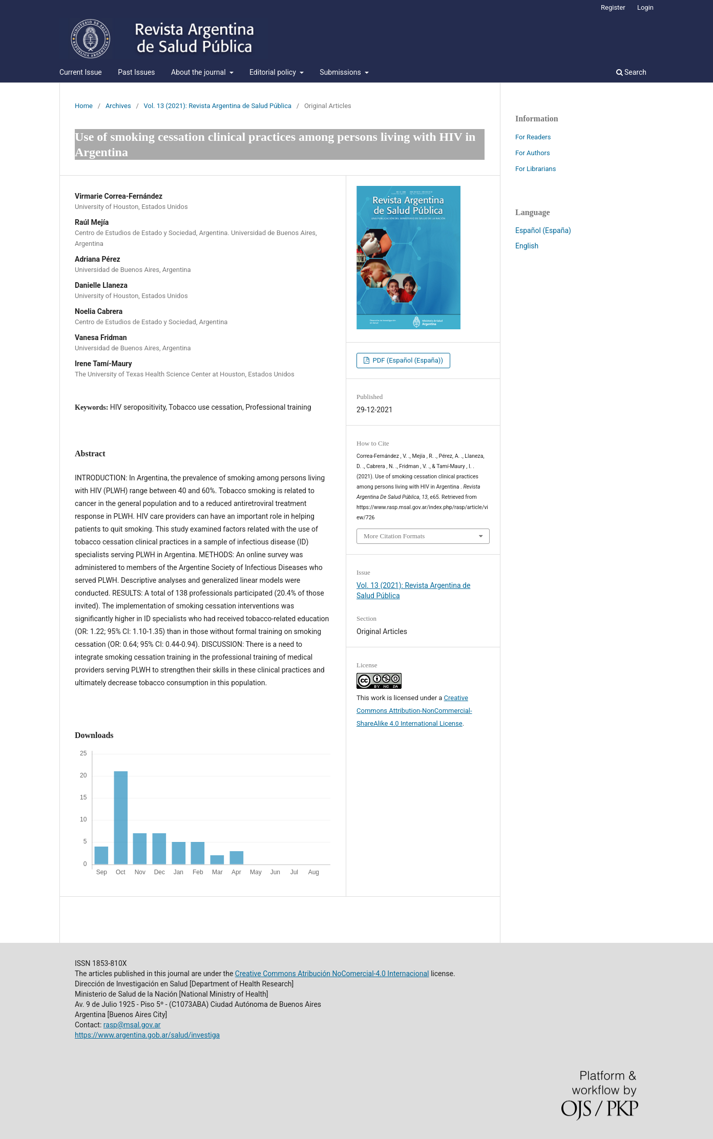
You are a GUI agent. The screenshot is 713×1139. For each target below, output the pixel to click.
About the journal (199, 72)
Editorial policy (273, 72)
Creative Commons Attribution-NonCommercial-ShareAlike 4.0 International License (414, 710)
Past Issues (136, 72)
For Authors (532, 153)
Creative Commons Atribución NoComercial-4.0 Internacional (332, 973)
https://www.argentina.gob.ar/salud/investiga (147, 1035)
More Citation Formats (394, 536)
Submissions (341, 72)
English (526, 246)
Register (613, 7)
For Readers (533, 137)
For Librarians (535, 169)
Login (645, 7)
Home (84, 106)
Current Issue (80, 72)
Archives (118, 106)
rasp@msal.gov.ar (132, 1025)
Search (631, 72)
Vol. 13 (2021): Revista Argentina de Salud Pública (218, 106)
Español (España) (543, 230)
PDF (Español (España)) (407, 360)
